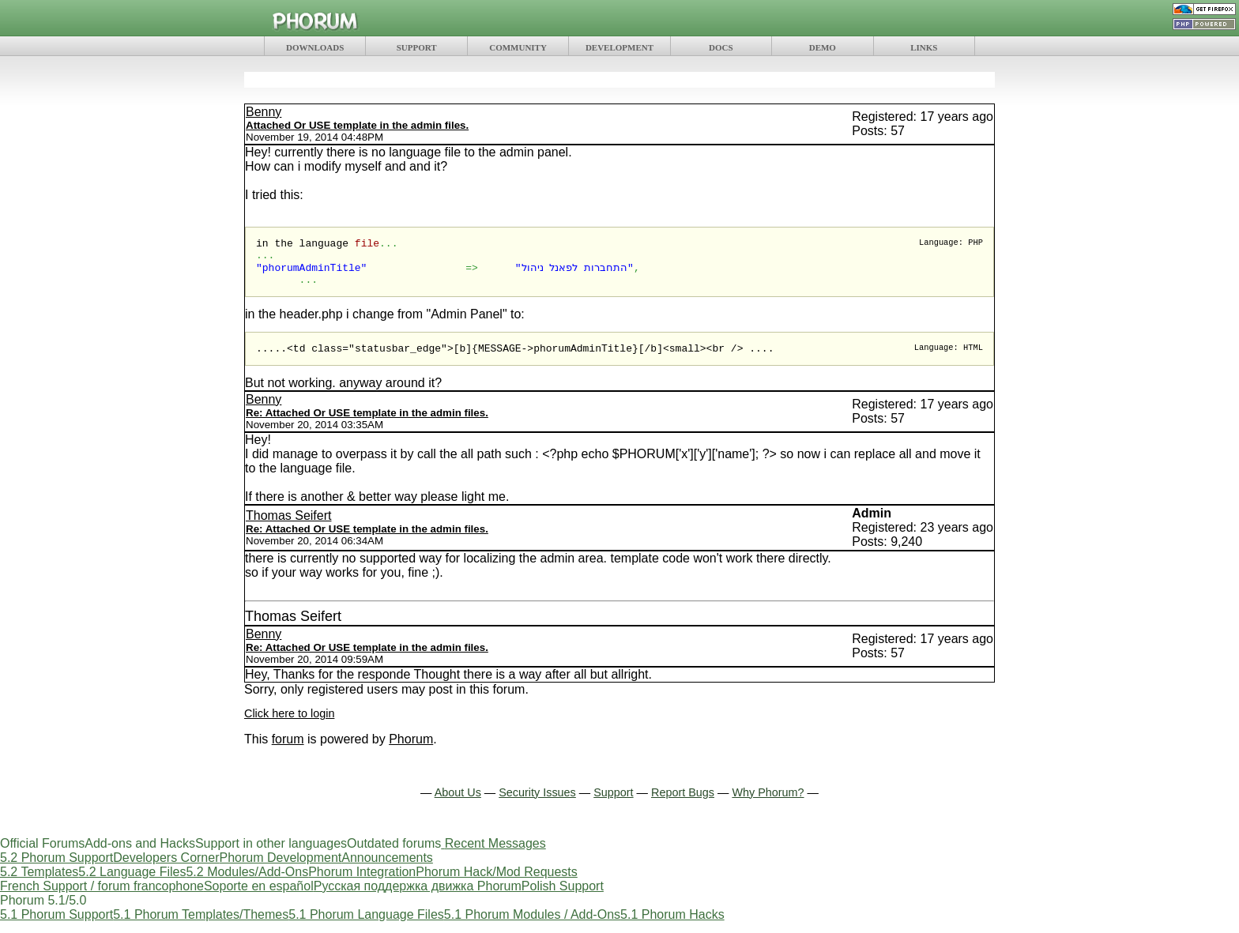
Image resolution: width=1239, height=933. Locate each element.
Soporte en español (259, 897)
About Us (458, 803)
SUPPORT (417, 47)
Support (613, 803)
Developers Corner (166, 868)
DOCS (721, 47)
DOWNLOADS (315, 47)
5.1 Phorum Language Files (366, 925)
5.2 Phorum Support (56, 868)
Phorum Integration (362, 883)
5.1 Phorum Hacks (672, 925)
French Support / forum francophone (102, 897)
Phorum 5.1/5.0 (43, 911)
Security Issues (537, 803)
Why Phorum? (768, 803)
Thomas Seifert (288, 526)
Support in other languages (271, 854)
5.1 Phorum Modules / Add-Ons (532, 925)
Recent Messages (495, 854)
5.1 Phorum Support (56, 925)
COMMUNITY (518, 47)
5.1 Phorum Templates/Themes (200, 925)
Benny (263, 112)
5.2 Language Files (132, 883)
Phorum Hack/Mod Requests (497, 883)
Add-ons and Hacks (140, 854)
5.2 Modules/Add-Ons (247, 883)
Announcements (387, 868)
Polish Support (563, 897)
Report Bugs (682, 803)
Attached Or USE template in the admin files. (357, 125)
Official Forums (42, 854)
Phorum (411, 750)
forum (288, 750)
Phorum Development (280, 868)
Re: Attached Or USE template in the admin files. (367, 424)
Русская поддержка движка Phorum (418, 897)
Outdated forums (394, 854)
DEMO (822, 47)
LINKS (923, 47)
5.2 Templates (39, 883)
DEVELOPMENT (619, 47)
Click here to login (289, 724)
